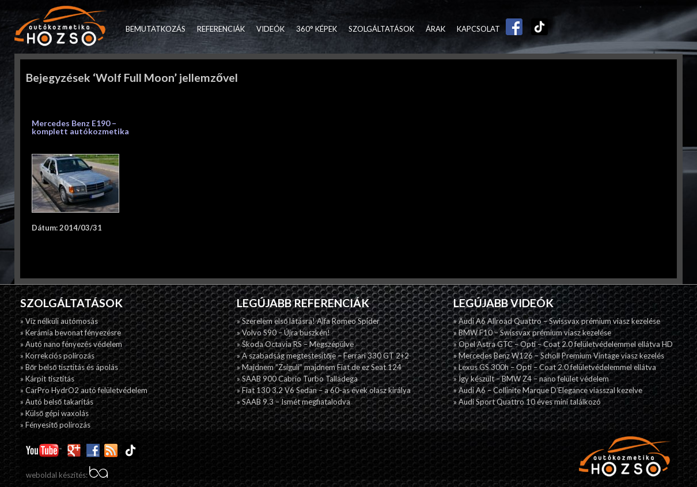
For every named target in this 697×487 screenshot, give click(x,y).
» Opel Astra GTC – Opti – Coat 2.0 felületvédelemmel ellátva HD (563, 344)
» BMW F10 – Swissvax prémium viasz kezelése (532, 332)
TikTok (537, 28)
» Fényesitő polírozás (55, 424)
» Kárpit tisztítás (47, 378)
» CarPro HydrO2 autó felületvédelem (83, 390)
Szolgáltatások (381, 28)
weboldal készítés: (67, 475)
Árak (435, 28)
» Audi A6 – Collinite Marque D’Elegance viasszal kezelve (547, 390)
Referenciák (221, 28)
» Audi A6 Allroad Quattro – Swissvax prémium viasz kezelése (556, 321)
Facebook (511, 28)
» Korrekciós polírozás (57, 355)
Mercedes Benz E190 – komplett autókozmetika (80, 127)
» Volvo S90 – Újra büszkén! (283, 332)
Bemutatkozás (155, 28)
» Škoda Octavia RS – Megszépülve (295, 344)
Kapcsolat (478, 28)
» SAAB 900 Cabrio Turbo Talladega (297, 378)
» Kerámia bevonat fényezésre (70, 332)
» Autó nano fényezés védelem (71, 344)
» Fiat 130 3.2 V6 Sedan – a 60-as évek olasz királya (324, 390)
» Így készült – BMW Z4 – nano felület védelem (531, 378)
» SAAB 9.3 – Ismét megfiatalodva (293, 401)
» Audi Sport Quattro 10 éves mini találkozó (527, 401)
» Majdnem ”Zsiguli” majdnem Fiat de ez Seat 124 (319, 367)
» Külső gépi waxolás (54, 413)
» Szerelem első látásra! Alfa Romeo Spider (308, 321)
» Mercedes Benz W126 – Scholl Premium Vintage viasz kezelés (558, 355)
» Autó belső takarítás (56, 401)
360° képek (316, 28)
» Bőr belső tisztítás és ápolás (69, 367)
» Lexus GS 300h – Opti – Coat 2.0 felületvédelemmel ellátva (554, 367)
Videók (270, 28)
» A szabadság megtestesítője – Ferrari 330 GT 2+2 (323, 355)
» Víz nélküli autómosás (59, 321)
